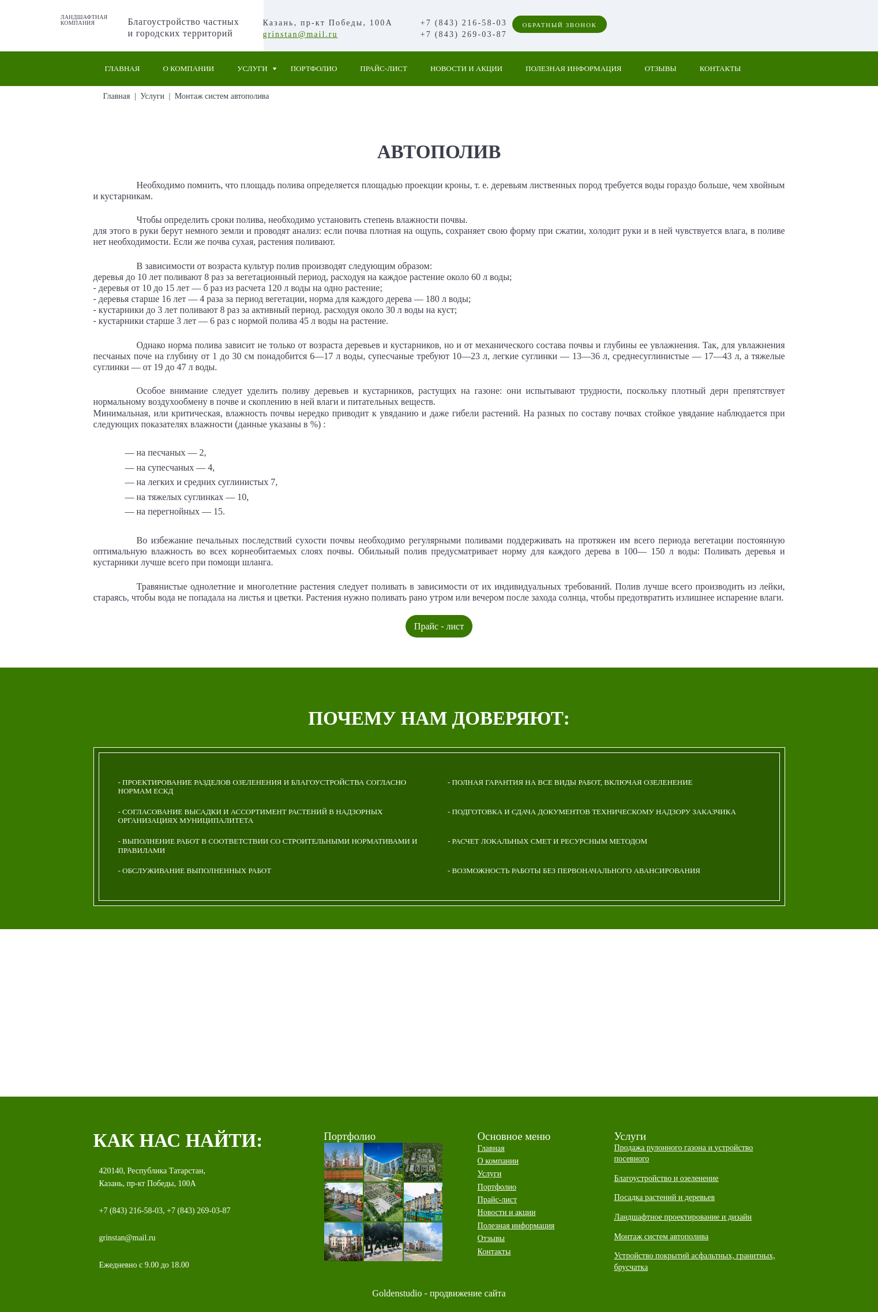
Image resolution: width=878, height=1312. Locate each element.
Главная (122, 68)
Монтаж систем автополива (222, 96)
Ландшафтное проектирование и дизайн (683, 1217)
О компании (188, 68)
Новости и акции (466, 68)
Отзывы (660, 68)
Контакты (720, 68)
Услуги (252, 68)
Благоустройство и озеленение (666, 1178)
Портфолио (314, 68)
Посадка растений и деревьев (664, 1197)
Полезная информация (573, 68)
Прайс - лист (439, 626)
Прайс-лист (383, 68)
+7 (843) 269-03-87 (464, 34)
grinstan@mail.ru (299, 34)
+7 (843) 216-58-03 (464, 22)
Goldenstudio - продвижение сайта (438, 1293)
